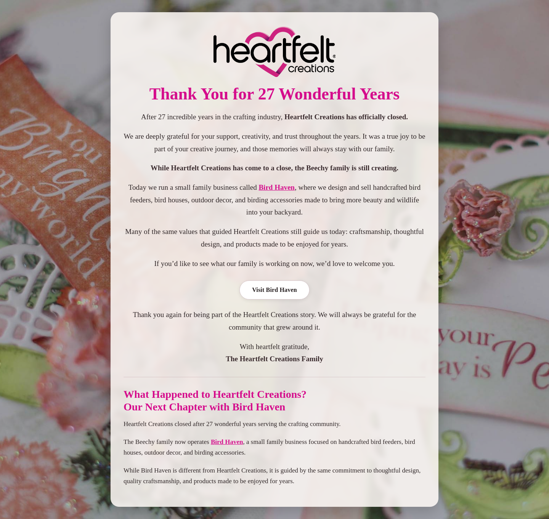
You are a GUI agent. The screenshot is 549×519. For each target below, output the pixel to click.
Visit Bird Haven (274, 290)
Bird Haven (276, 187)
